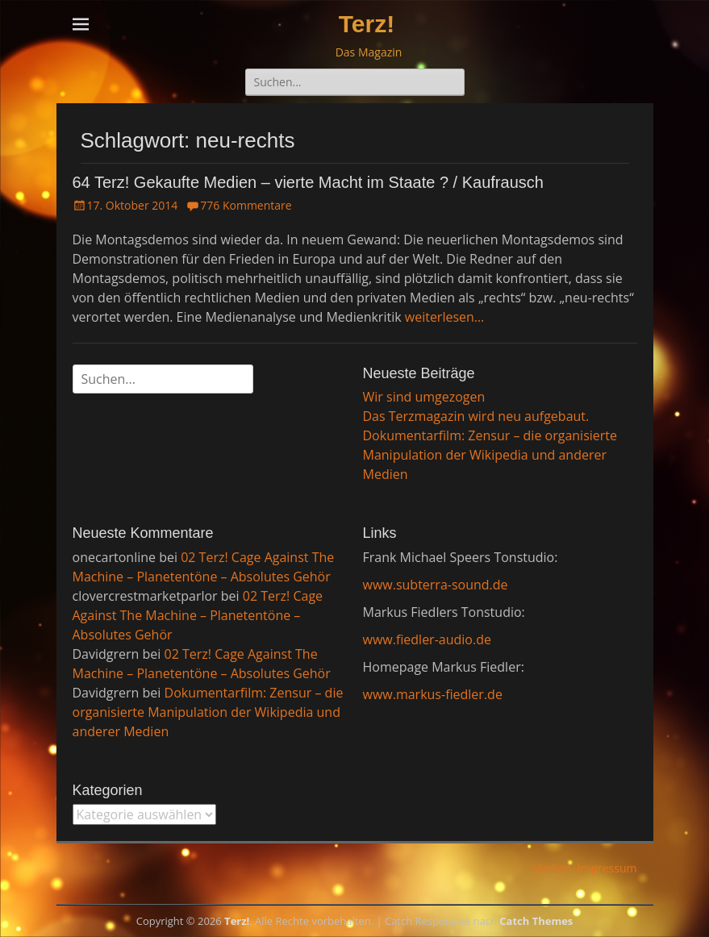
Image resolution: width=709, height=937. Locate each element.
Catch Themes (536, 921)
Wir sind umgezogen (424, 397)
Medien (551, 868)
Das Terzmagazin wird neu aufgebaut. (476, 416)
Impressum (607, 868)
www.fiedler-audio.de (427, 639)
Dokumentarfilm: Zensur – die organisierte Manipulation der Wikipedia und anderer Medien (490, 455)
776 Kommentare (245, 205)
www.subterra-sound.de (435, 584)
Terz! (366, 23)
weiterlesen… (445, 317)
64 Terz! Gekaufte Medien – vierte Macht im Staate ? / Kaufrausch (308, 182)
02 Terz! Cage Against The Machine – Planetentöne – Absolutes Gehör (198, 615)
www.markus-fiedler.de (433, 694)
